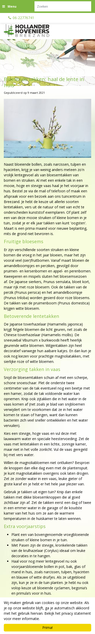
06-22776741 (23, 17)
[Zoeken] (62, 6)
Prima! (47, 627)
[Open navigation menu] (10, 6)
